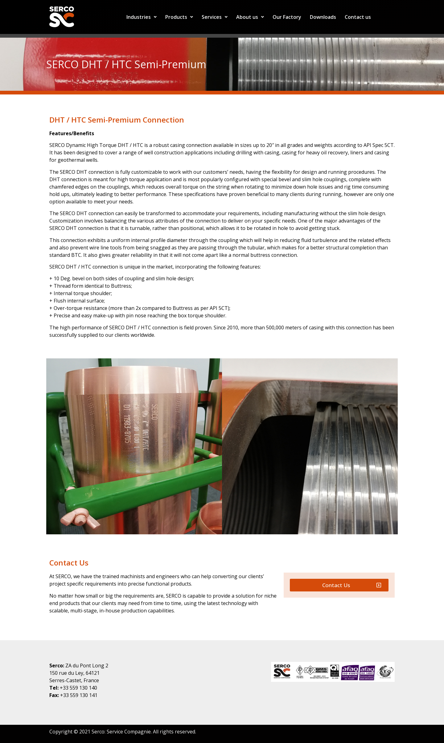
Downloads (323, 17)
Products (179, 17)
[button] (339, 585)
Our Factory (287, 17)
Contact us (358, 17)
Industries (141, 17)
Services (215, 17)
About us (250, 17)
